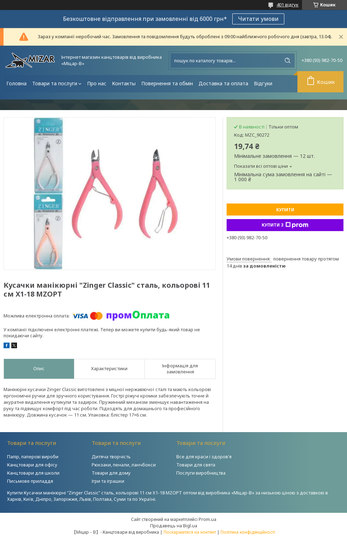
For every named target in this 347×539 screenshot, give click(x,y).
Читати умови (258, 19)
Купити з (285, 225)
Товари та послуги (54, 83)
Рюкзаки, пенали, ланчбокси (124, 464)
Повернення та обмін (167, 83)
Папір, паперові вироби (32, 456)
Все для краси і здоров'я (204, 456)
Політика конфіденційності (248, 532)
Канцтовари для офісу (32, 464)
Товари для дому (111, 473)
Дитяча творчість (111, 456)
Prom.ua (207, 519)
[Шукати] (287, 60)
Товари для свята (195, 464)
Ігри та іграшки (108, 481)
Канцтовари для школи (33, 473)
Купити (285, 210)
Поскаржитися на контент (190, 532)
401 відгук (287, 4)
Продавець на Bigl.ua (173, 525)
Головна (16, 83)
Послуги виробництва (201, 473)
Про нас (96, 83)
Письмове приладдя (30, 481)
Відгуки (263, 83)
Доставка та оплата (223, 83)
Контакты (124, 83)
